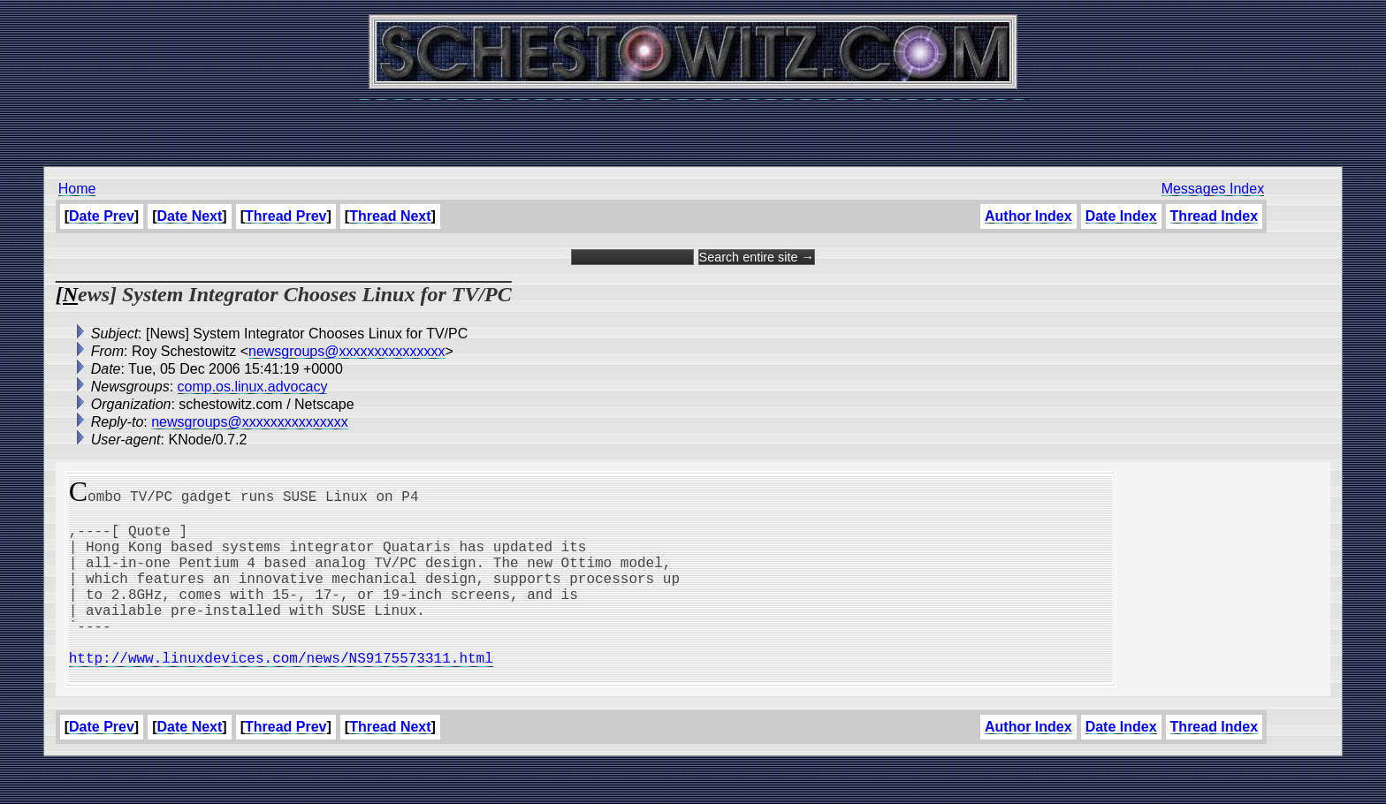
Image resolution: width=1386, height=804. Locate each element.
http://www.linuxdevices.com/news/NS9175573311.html (281, 692)
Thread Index (1214, 216)
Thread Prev (285, 216)
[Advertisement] (693, 123)
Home (77, 188)
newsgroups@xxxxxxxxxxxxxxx (347, 351)
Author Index (1028, 216)
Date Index (1121, 216)
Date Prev (101, 216)
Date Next (190, 216)
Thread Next (389, 216)
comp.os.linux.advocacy (253, 386)
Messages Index (1213, 188)
